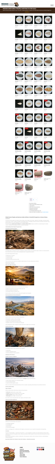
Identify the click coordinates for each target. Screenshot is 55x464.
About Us (21, 453)
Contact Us (22, 449)
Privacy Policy (22, 455)
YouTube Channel (45, 212)
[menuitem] (7, 1)
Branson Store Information (25, 451)
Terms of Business (23, 456)
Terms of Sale (22, 454)
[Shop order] (48, 14)
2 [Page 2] (33, 200)
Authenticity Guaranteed (24, 450)
